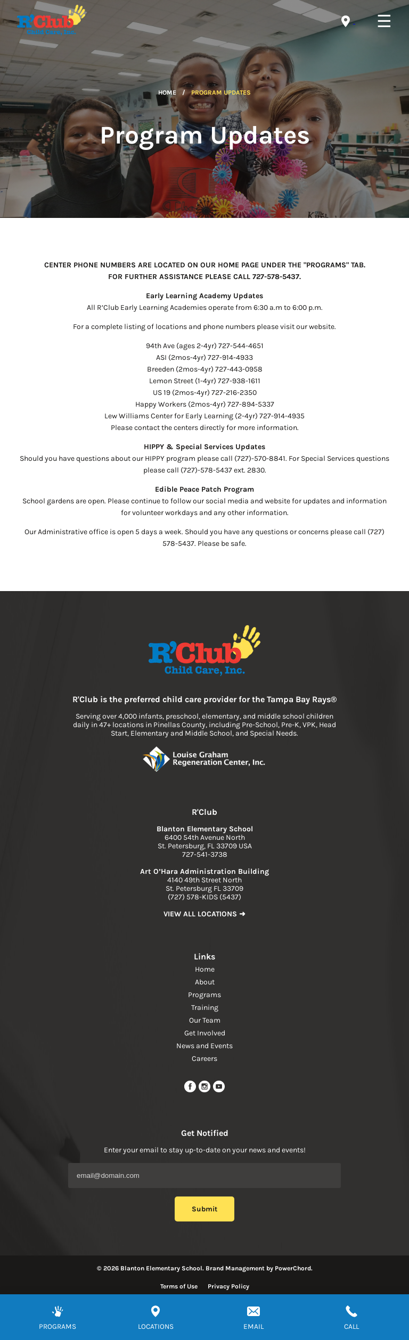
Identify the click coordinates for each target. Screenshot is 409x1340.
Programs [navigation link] (204, 994)
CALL (351, 1326)
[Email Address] (204, 1175)
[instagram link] (205, 1090)
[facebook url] (191, 1090)
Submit (204, 1209)
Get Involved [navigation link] (204, 1033)
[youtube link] (218, 1090)
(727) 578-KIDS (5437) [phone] (204, 896)
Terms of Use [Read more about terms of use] (179, 1286)
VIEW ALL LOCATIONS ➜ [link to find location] (204, 913)
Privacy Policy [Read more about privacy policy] (228, 1286)
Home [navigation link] (205, 969)
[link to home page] (204, 651)
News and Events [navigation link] (204, 1045)
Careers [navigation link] (204, 1058)
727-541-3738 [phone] (204, 854)
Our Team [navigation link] (204, 1020)
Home (167, 92)
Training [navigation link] (204, 1007)
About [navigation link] (205, 982)
